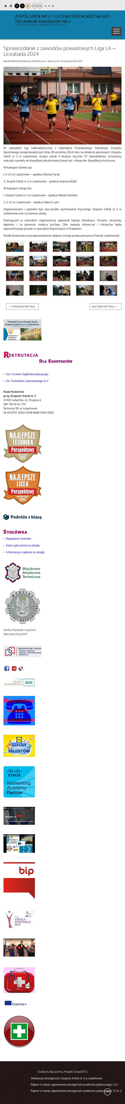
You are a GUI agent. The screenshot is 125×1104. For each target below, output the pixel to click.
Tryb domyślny (5, 5)
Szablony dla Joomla (50, 1071)
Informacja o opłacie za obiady (25, 552)
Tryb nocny (10, 5)
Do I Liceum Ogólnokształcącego (27, 374)
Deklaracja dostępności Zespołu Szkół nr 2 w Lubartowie (66, 1078)
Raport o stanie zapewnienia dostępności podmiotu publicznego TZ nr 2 (76, 1091)
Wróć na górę (107, 1091)
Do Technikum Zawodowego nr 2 (27, 381)
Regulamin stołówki (18, 538)
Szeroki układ (40, 5)
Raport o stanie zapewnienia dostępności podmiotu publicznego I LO (74, 1084)
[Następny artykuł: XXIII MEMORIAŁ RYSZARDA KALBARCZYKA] (106, 306)
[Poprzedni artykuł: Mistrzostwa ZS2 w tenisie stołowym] (22, 306)
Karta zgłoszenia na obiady (23, 545)
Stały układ (34, 5)
